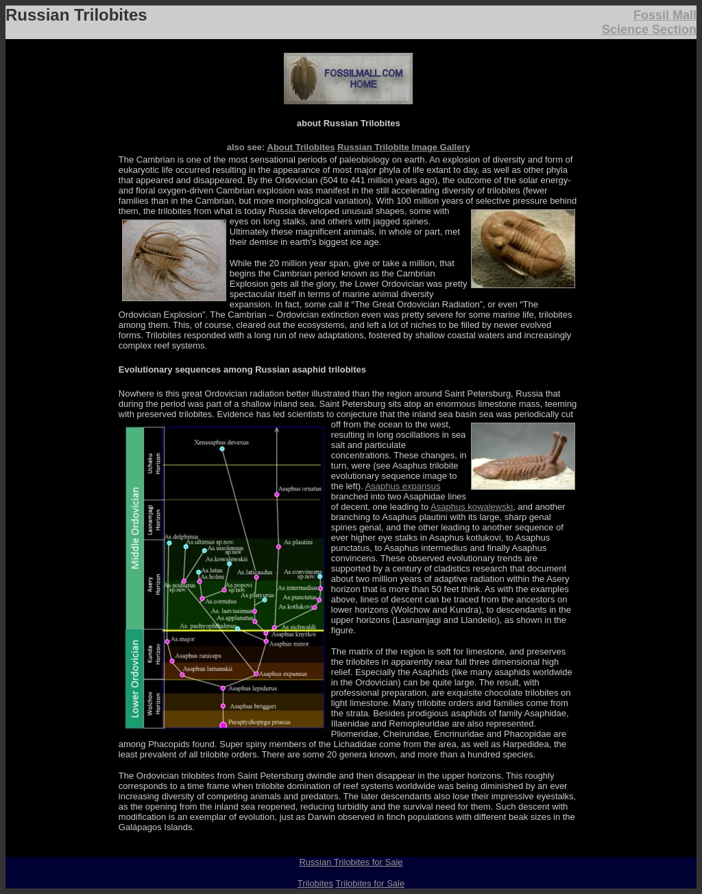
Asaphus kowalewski (472, 507)
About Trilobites (301, 147)
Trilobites (315, 883)
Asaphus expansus (403, 486)
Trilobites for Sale (369, 883)
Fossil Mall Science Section (649, 22)
